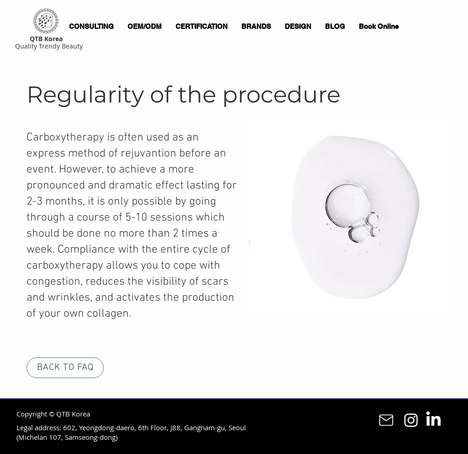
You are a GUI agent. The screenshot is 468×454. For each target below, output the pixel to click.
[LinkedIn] (433, 420)
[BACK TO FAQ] (65, 367)
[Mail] (386, 420)
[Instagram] (411, 420)
